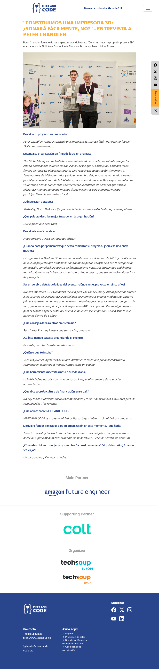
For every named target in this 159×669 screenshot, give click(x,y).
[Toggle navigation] (147, 8)
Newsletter (155, 97)
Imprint (67, 633)
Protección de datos (73, 636)
